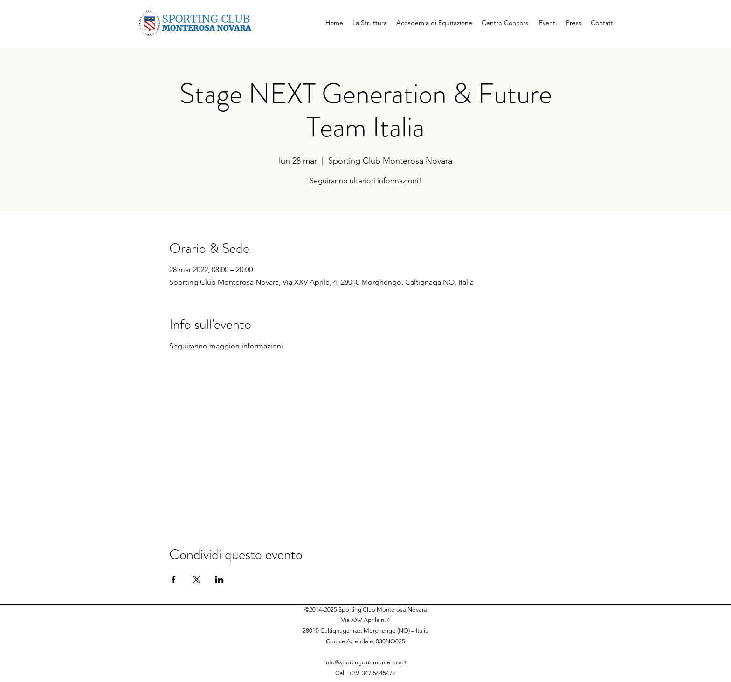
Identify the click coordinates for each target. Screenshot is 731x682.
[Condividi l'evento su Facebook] (173, 579)
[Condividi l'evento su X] (196, 579)
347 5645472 (379, 672)
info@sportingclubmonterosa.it (365, 662)
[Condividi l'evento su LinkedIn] (219, 579)
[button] (370, 23)
